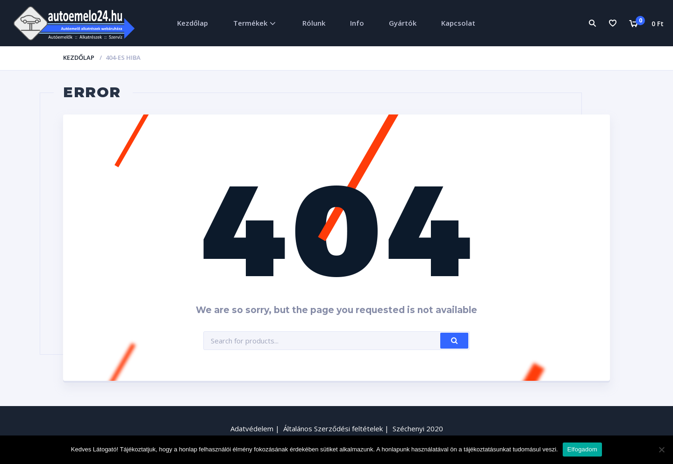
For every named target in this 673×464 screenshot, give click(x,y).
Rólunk (313, 23)
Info (357, 23)
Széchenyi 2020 (418, 428)
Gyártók (402, 23)
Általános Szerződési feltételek (333, 428)
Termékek (250, 23)
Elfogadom (582, 449)
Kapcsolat (458, 23)
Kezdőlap (192, 23)
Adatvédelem (251, 428)
